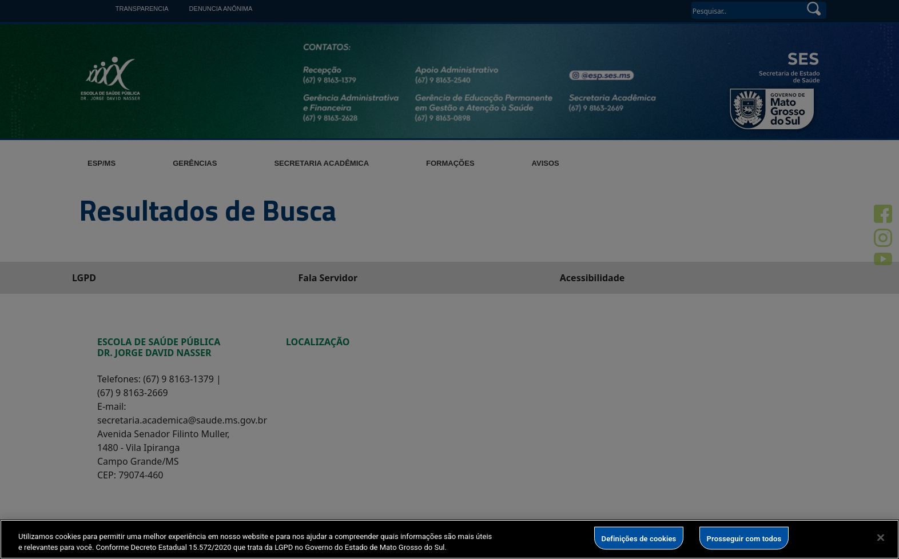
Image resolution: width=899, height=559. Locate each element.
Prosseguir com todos (744, 538)
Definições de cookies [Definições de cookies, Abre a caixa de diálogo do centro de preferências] (639, 538)
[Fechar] (880, 537)
